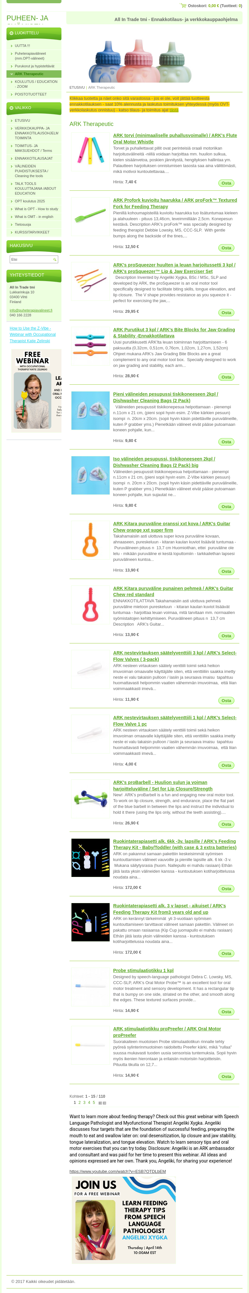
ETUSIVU (77, 87)
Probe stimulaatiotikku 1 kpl (143, 970)
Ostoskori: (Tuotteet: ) (215, 6)
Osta (226, 183)
